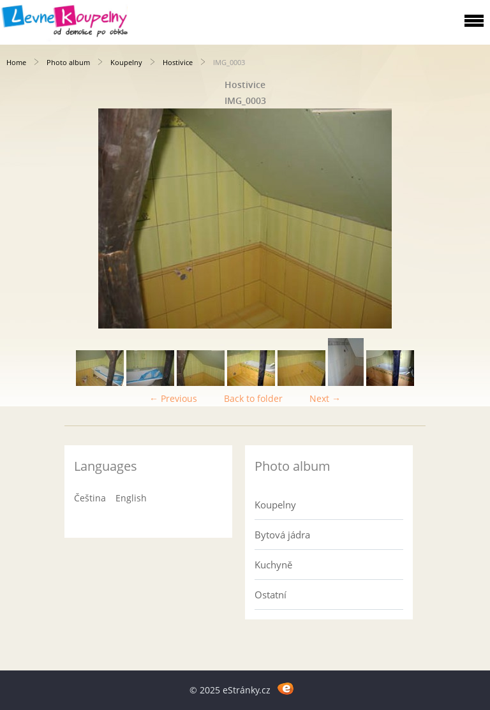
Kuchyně (273, 564)
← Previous (173, 398)
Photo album (68, 62)
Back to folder (253, 398)
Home (16, 62)
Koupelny (126, 62)
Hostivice (178, 62)
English (131, 498)
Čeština (90, 498)
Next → (325, 398)
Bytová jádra (282, 534)
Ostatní (270, 594)
